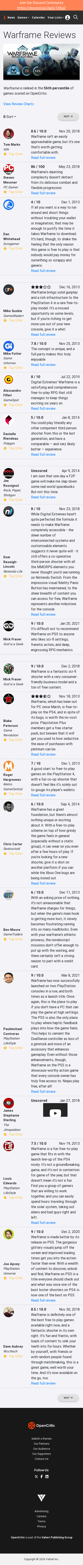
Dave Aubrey (13, 1346)
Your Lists (55, 17)
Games (22, 17)
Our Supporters (41, 1453)
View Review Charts (18, 104)
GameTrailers (12, 934)
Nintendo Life (12, 571)
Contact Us (41, 1458)
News (11, 17)
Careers (41, 1516)
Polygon (9, 443)
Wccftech (10, 1351)
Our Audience (41, 1448)
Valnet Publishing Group (57, 1537)
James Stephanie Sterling (11, 1115)
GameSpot (11, 400)
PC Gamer (10, 187)
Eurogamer (11, 244)
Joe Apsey (11, 1264)
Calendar (38, 17)
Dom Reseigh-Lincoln (10, 562)
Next (68, 116)
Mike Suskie (12, 311)
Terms (41, 1521)
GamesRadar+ (13, 316)
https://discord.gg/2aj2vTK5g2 (41, 8)
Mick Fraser (12, 679)
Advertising (41, 1511)
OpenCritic (18, 1537)
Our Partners (41, 1443)
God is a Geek (13, 644)
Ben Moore (11, 930)
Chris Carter (12, 844)
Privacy (41, 1526)
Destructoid (11, 849)
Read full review (43, 157)
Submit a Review (41, 1438)
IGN (6, 149)
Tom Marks (11, 145)
